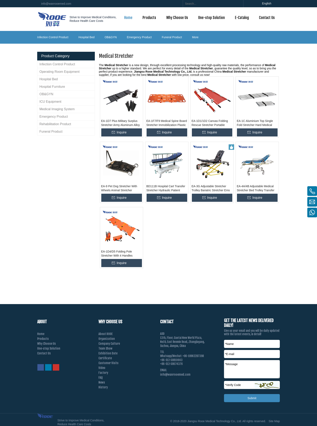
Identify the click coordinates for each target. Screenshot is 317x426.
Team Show (105, 348)
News (101, 382)
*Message (231, 364)
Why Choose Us (46, 344)
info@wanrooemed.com (56, 3)
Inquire (122, 132)
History (103, 387)
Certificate (105, 358)
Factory (103, 373)
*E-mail (229, 354)
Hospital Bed (86, 37)
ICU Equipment (50, 101)
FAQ (100, 377)
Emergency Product (139, 37)
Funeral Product (172, 37)
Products (43, 339)
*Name (229, 344)
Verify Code (233, 385)
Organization (106, 339)
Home (40, 334)
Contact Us (44, 353)
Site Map (274, 421)
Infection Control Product (52, 37)
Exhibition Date (107, 353)
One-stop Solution (48, 348)
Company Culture (109, 344)
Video (101, 368)
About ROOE (105, 334)
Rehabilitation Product (55, 124)
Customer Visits (108, 363)
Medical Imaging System (57, 109)
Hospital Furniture (52, 86)
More (195, 37)
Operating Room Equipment (59, 71)
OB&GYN (111, 37)
